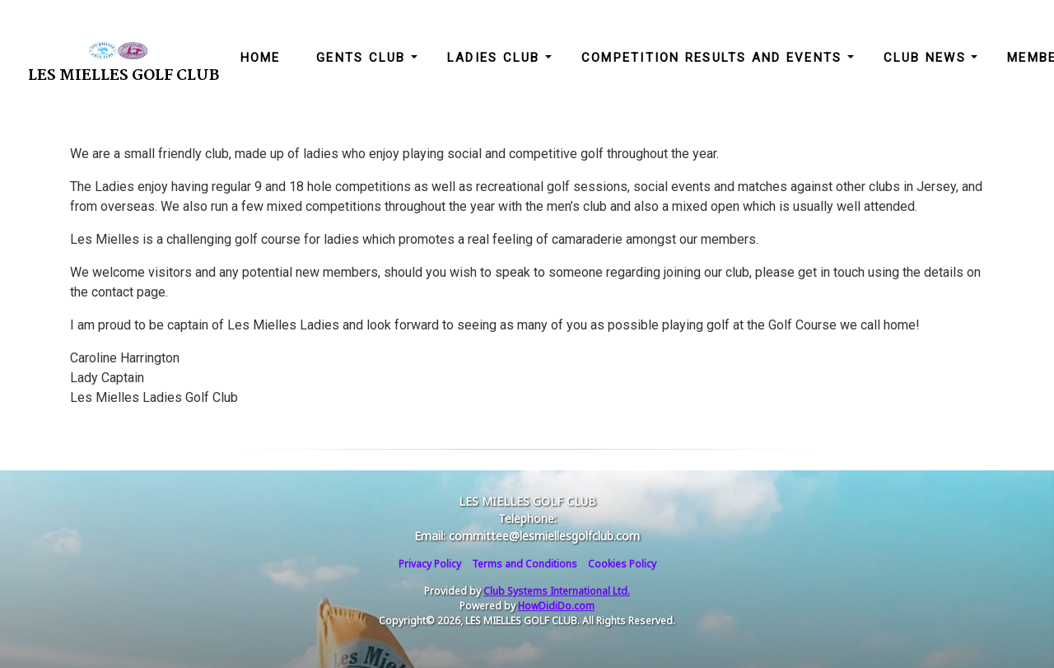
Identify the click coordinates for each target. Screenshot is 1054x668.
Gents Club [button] (363, 57)
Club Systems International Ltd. (556, 591)
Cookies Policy (622, 564)
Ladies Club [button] (496, 57)
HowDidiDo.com (556, 606)
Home (260, 57)
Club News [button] (928, 57)
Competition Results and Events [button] (714, 57)
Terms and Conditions (524, 564)
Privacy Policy (430, 564)
